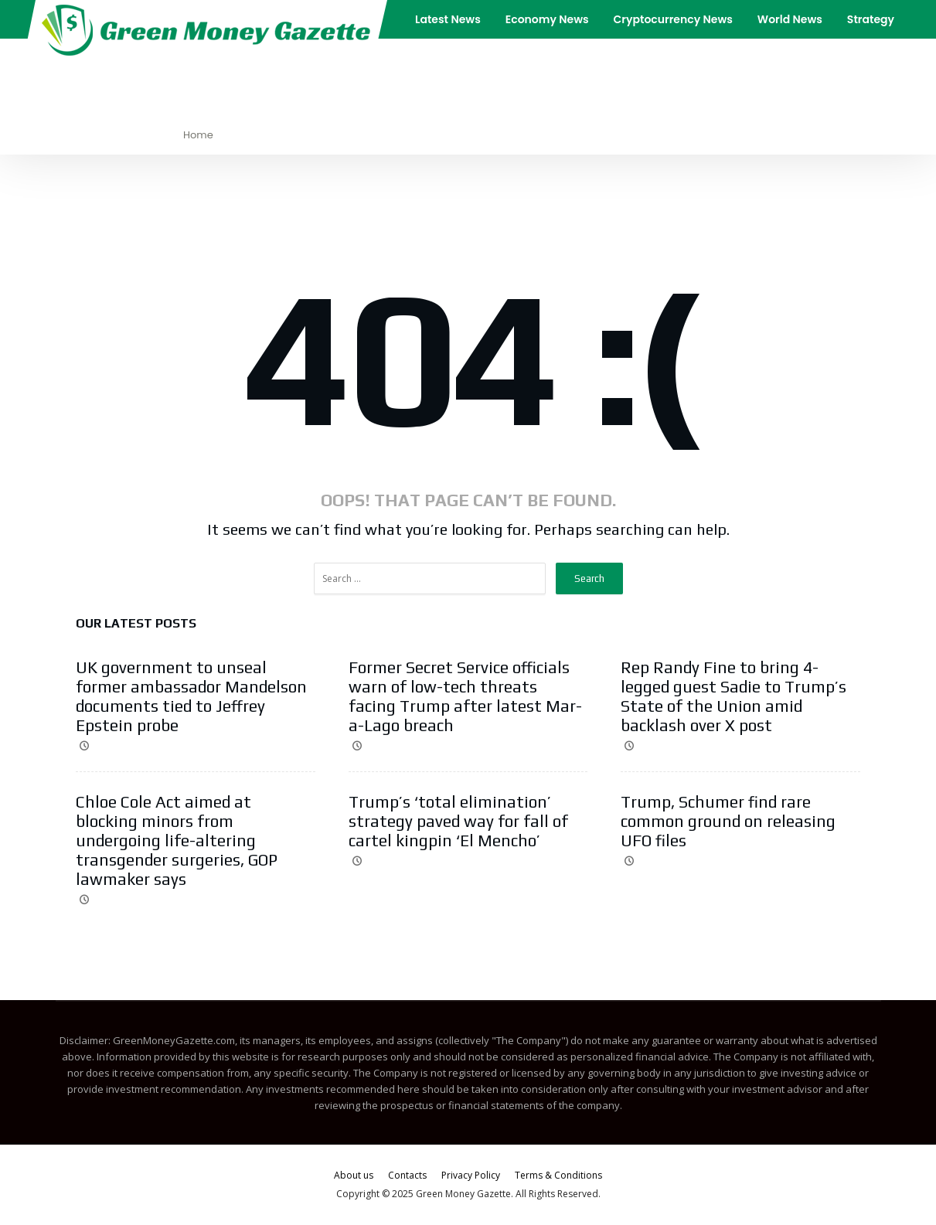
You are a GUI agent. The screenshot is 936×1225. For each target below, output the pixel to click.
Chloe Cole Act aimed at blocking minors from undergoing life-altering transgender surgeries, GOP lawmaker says (176, 840)
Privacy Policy (470, 1175)
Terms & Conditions (558, 1175)
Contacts (407, 1175)
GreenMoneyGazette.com (174, 1040)
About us (353, 1175)
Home (198, 135)
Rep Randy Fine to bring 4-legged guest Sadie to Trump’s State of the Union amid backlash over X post (733, 696)
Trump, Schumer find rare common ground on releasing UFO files (728, 821)
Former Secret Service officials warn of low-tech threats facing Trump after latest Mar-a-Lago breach (465, 696)
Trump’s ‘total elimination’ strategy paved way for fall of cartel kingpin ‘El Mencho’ (458, 821)
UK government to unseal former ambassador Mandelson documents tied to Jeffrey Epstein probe (191, 696)
